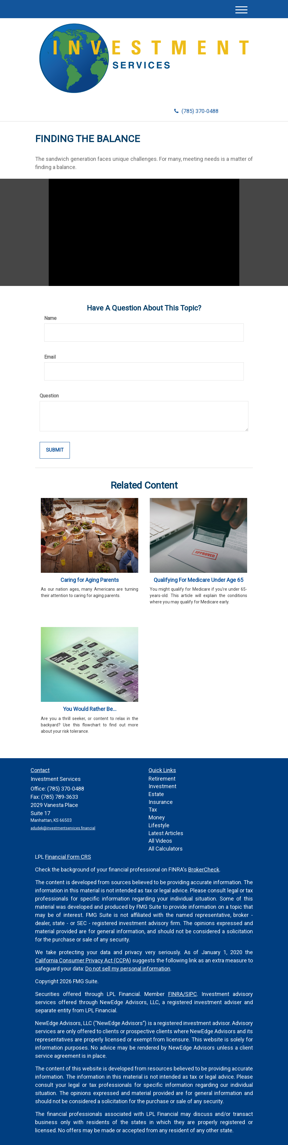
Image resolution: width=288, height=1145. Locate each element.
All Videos (160, 841)
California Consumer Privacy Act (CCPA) (83, 960)
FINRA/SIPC (182, 994)
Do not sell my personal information (127, 968)
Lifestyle (159, 825)
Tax (153, 809)
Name (50, 318)
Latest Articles (166, 833)
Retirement (162, 778)
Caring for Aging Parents (90, 580)
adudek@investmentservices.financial (63, 828)
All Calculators (166, 848)
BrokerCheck (203, 869)
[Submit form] (55, 450)
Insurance (161, 802)
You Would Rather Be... (89, 709)
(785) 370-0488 (196, 111)
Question (49, 396)
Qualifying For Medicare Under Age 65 (198, 580)
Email (50, 357)
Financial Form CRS (68, 857)
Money (157, 817)
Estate (156, 794)
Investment (162, 786)
